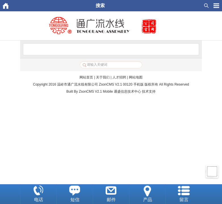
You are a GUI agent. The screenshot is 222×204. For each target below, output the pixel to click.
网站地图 (136, 77)
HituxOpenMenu (216, 5)
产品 (147, 199)
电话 (38, 199)
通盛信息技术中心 (127, 92)
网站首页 (86, 77)
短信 (74, 199)
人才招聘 (119, 77)
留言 (184, 199)
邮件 (111, 199)
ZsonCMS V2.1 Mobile (96, 92)
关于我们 (103, 77)
